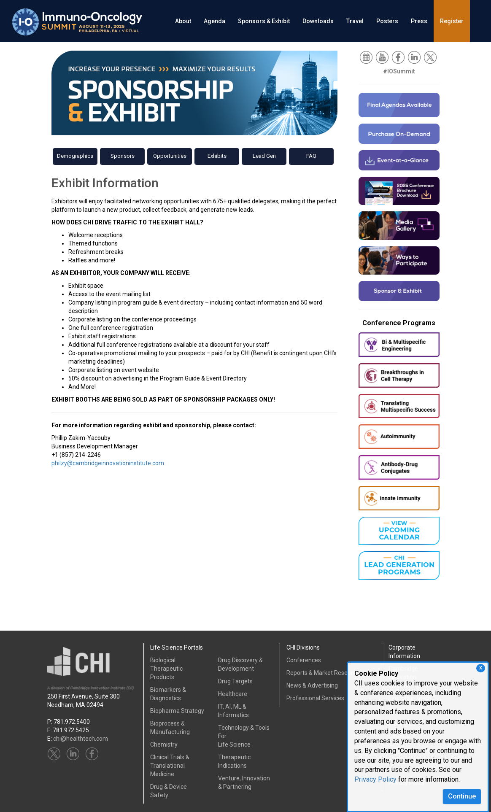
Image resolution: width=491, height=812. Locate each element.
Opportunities (169, 156)
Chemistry (164, 744)
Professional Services (315, 698)
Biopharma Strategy (177, 710)
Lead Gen (264, 156)
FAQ (311, 156)
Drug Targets (235, 681)
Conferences (303, 660)
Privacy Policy (375, 779)
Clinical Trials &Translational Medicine (169, 765)
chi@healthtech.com (80, 738)
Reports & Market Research (322, 672)
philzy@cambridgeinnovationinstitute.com (107, 463)
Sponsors (123, 156)
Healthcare (232, 694)
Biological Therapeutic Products (166, 668)
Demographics (75, 156)
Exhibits (217, 156)
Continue (462, 796)
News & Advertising (312, 685)
